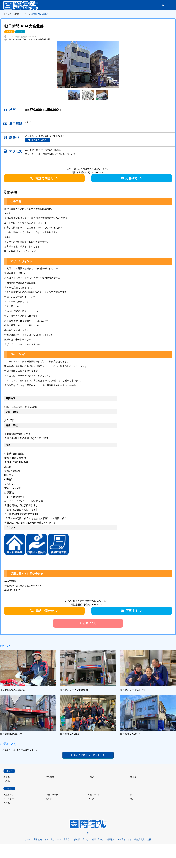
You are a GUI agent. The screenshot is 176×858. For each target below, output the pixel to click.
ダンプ (133, 794)
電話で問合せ (44, 178)
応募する (131, 178)
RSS (88, 833)
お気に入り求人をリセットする (88, 754)
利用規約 (38, 839)
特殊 (132, 799)
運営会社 (67, 839)
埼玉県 (9, 31)
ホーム (28, 839)
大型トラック (9, 794)
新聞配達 (110, 839)
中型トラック (52, 794)
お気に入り (88, 623)
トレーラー (8, 799)
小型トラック (94, 794)
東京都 (6, 777)
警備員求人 (139, 839)
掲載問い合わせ (81, 839)
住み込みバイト (124, 839)
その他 (6, 781)
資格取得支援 (44, 39)
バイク (20, 31)
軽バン (49, 799)
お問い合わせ (97, 839)
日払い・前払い (29, 39)
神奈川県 (50, 777)
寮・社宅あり (15, 39)
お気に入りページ (52, 839)
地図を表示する (38, 140)
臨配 (149, 839)
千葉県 (91, 777)
